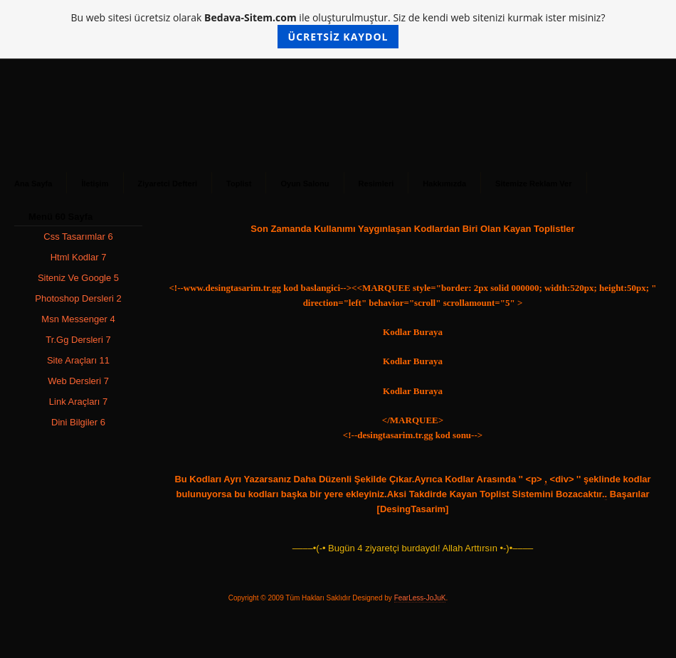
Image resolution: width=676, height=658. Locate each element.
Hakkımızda (444, 183)
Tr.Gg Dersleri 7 (78, 339)
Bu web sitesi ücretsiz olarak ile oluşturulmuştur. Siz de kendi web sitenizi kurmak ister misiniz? (338, 29)
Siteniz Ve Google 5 (78, 277)
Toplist (238, 183)
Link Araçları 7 (78, 401)
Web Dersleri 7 (78, 381)
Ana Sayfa (33, 183)
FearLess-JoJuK (420, 598)
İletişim (94, 183)
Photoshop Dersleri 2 (78, 298)
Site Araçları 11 (78, 360)
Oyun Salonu (304, 183)
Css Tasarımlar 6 (77, 236)
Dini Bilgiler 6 (78, 422)
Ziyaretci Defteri (168, 183)
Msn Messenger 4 (78, 319)
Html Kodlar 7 (79, 257)
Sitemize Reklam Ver (533, 183)
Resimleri (376, 183)
